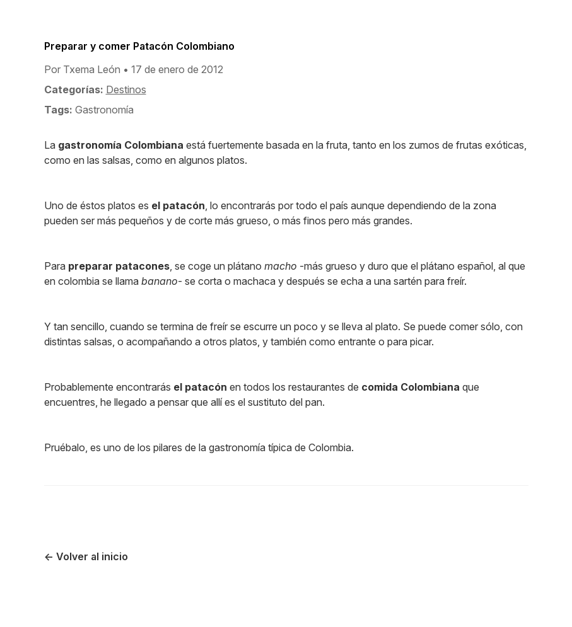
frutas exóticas (490, 145)
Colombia (329, 447)
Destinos (126, 89)
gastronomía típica (250, 447)
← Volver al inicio (86, 556)
